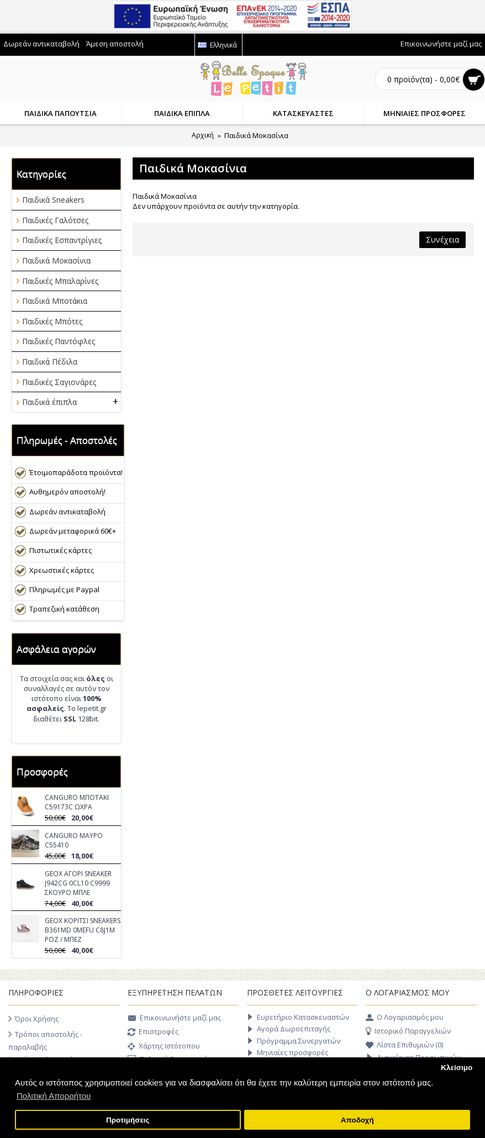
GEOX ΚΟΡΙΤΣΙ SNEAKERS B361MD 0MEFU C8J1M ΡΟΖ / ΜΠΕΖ (82, 930)
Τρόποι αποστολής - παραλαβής (45, 1040)
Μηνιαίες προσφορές (287, 1052)
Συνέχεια (442, 239)
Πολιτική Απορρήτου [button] (54, 1095)
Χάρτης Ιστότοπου (164, 1047)
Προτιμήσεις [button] (128, 1120)
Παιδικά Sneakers (53, 199)
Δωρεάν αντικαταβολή (67, 512)
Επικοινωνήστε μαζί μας (174, 1019)
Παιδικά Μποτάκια (54, 301)
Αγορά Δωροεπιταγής (288, 1029)
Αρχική (203, 135)
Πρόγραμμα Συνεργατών (293, 1041)
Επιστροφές (153, 1032)
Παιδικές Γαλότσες (55, 220)
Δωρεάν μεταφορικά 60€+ (72, 531)
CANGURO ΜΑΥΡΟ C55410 (74, 840)
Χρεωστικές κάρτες (61, 570)
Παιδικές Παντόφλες (58, 341)
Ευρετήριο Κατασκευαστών (298, 1017)
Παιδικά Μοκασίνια (256, 135)
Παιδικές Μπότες (52, 321)
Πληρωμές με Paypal (64, 589)
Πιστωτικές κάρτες (60, 550)
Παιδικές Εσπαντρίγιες (62, 240)
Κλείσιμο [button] (456, 1067)
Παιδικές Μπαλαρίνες (60, 281)
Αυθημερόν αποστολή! (67, 492)
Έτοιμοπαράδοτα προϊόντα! (76, 472)
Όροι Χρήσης (33, 1018)
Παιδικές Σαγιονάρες (59, 382)
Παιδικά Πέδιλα (49, 361)
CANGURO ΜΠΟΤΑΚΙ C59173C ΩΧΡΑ (77, 802)
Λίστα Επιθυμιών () (404, 1045)
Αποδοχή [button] (357, 1120)
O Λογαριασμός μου (405, 1017)
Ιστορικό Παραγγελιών (408, 1031)
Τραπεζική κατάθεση (64, 609)
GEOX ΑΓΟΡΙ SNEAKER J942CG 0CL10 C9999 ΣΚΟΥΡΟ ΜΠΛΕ (78, 883)
